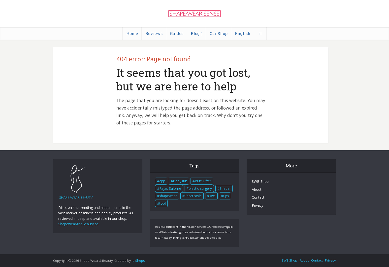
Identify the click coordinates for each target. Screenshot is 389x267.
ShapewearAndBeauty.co (78, 224)
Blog (195, 33)
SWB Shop (260, 181)
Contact (258, 197)
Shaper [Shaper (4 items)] (225, 188)
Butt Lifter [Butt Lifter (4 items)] (203, 181)
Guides (176, 33)
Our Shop (218, 33)
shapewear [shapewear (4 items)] (168, 195)
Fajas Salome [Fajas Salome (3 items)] (170, 188)
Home (132, 33)
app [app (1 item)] (162, 181)
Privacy (257, 205)
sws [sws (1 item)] (212, 195)
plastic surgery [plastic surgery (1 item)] (200, 188)
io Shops (138, 260)
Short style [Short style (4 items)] (193, 195)
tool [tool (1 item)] (162, 203)
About (256, 189)
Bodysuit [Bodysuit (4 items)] (180, 181)
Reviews (153, 33)
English (242, 33)
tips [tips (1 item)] (226, 195)
